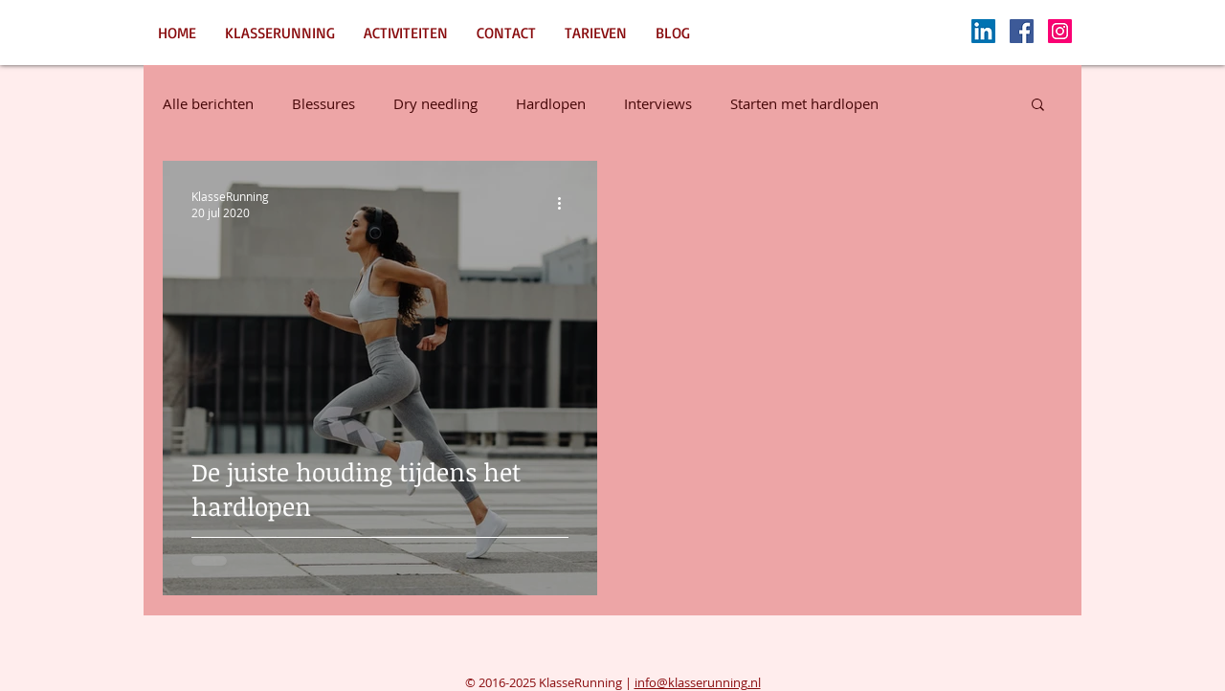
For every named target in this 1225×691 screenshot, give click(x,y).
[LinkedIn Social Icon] (983, 31)
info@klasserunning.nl (698, 682)
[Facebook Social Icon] (1022, 31)
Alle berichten (208, 103)
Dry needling (435, 103)
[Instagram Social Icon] (1060, 31)
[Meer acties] (565, 203)
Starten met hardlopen (804, 103)
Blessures (323, 103)
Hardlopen (551, 103)
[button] (1038, 106)
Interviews (658, 103)
